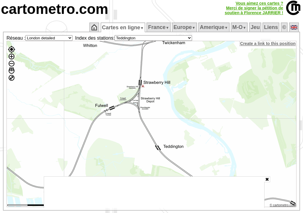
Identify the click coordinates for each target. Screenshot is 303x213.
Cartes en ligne (123, 27)
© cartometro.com (283, 206)
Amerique (214, 27)
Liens (271, 27)
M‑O (240, 27)
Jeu (255, 27)
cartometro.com (54, 9)
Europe (185, 27)
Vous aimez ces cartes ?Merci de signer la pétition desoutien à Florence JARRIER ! (254, 8)
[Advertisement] (154, 192)
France (159, 27)
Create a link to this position (268, 43)
